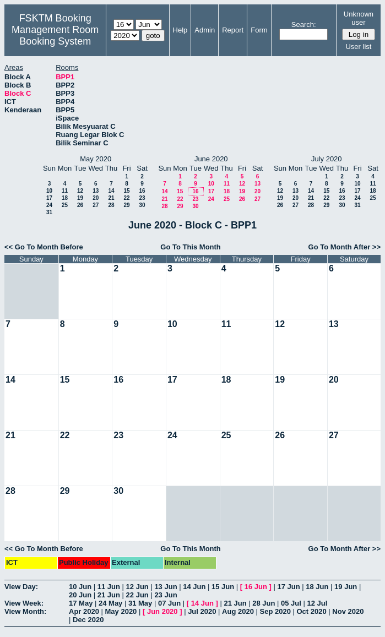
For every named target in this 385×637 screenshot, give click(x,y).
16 (142, 191)
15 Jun (223, 586)
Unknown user (358, 18)
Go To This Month (190, 247)
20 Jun (80, 595)
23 (142, 198)
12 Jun (137, 586)
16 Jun (256, 586)
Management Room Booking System (55, 35)
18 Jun (317, 586)
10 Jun (80, 586)
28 (111, 205)
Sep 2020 (275, 611)
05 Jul (291, 603)
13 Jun (165, 586)
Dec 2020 (88, 620)
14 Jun (194, 586)
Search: (303, 24)
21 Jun (108, 595)
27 (96, 205)
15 (126, 191)
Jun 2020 (162, 611)
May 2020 (121, 611)
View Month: (25, 611)
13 (96, 191)
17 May (81, 603)
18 (65, 198)
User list (358, 46)
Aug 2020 (238, 611)
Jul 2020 (202, 611)
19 (80, 198)
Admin (204, 30)
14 (111, 191)
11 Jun (108, 586)
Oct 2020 (311, 611)
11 (65, 191)
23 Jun (165, 595)
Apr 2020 (84, 611)
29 (126, 205)
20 (96, 198)
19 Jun (345, 586)
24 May (110, 603)
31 (49, 212)
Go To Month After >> (344, 247)
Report (232, 30)
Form (259, 30)
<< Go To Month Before (43, 247)
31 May (140, 603)
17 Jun (288, 586)
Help (180, 30)
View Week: (24, 603)
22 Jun (137, 595)
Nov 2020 (348, 611)
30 (142, 205)
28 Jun (263, 603)
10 (49, 191)
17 (49, 198)
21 (111, 198)
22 (126, 198)
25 (65, 205)
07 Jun (169, 603)
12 (80, 191)
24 (49, 205)
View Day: (21, 586)
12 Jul (317, 603)
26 (80, 205)
